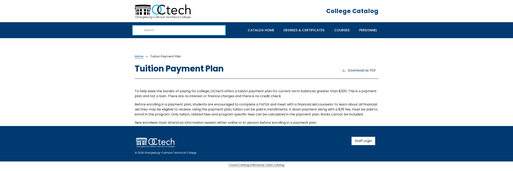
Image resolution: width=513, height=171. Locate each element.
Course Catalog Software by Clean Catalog (256, 165)
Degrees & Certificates (304, 30)
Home (139, 56)
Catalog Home (261, 30)
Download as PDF (359, 70)
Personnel (368, 30)
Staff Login (363, 140)
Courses (342, 30)
